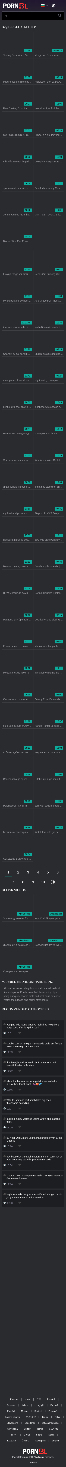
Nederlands (29, 1423)
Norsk (40, 1429)
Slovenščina (12, 1423)
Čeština (25, 1441)
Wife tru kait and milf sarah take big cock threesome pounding (29, 1101)
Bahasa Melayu (12, 1417)
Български (40, 1441)
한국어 (14, 1435)
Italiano (24, 1405)
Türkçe (45, 1417)
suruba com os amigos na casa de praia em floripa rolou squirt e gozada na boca (34, 1045)
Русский (54, 1405)
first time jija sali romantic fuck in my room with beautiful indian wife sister (32, 1064)
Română (51, 1399)
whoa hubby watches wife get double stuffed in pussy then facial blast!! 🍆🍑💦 (32, 1083)
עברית (27, 1399)
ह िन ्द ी (31, 1417)
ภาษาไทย (53, 1429)
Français (14, 1399)
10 (43, 882)
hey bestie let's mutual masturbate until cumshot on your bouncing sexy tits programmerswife (34, 1158)
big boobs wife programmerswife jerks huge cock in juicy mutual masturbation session (34, 1196)
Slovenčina (12, 1429)
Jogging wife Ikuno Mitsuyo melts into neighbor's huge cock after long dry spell (33, 1026)
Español (11, 1411)
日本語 (27, 1435)
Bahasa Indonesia (50, 1423)
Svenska (11, 1405)
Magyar (24, 1411)
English (55, 1441)
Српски (27, 1429)
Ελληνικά (11, 1441)
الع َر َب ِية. (39, 1405)
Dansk (51, 1435)
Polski (57, 1417)
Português (53, 1411)
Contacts (33, 1462)
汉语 (39, 1399)
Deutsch (38, 1411)
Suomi (39, 1435)
